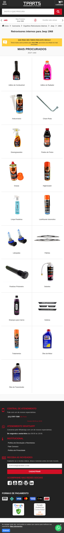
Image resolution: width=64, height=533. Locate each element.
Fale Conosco (13, 446)
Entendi (6, 530)
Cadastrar (35, 471)
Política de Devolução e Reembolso (21, 443)
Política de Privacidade (16, 450)
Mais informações (16, 526)
